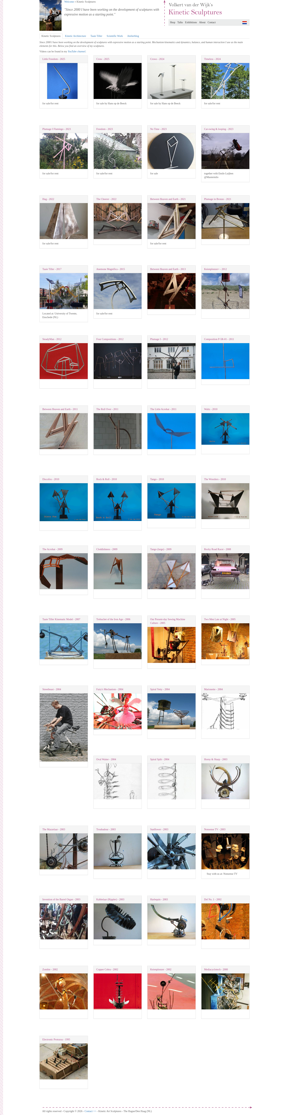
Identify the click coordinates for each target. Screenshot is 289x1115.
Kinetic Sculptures (51, 36)
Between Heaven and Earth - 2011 (60, 409)
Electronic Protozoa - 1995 (56, 1039)
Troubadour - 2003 (106, 829)
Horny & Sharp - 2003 (215, 759)
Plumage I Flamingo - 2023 (56, 129)
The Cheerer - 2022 (106, 199)
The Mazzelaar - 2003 (53, 829)
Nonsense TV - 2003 (215, 829)
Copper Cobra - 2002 (107, 969)
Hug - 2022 (48, 199)
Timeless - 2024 (212, 59)
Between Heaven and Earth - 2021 (168, 199)
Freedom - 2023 (104, 129)
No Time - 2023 (158, 129)
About (202, 22)
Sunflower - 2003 (159, 829)
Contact (212, 22)
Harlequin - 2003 (159, 899)
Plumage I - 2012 (159, 339)
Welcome (69, 1)
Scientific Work (115, 36)
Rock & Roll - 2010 (106, 479)
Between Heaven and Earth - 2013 (168, 269)
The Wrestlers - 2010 (215, 479)
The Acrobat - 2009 (52, 549)
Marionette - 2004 (213, 689)
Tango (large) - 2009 (160, 549)
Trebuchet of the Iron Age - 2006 (113, 619)
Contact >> (91, 1111)
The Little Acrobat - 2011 (163, 409)
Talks (180, 22)
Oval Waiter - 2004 (106, 759)
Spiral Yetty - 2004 (160, 689)
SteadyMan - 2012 (51, 339)
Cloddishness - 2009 (106, 549)
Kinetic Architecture (75, 36)
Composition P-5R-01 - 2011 (219, 339)
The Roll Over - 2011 (107, 409)
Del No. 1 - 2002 (213, 899)
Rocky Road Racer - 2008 (217, 549)
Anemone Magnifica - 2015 (110, 269)
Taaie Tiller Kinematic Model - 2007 (61, 619)
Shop (172, 22)
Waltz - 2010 (210, 409)
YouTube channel (77, 51)
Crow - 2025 (102, 59)
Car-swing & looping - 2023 (218, 129)
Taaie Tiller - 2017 (52, 269)
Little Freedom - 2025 (53, 59)
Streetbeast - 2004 (51, 689)
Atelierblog (133, 36)
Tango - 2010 (157, 479)
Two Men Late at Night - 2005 (220, 619)
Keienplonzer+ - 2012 (215, 269)
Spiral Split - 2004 (159, 759)
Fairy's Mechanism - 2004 (109, 689)
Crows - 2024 (157, 59)
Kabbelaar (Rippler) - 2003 (110, 899)
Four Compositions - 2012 (109, 339)
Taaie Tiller (96, 36)
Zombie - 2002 (50, 969)
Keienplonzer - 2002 (160, 969)
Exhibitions (191, 22)
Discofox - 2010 (50, 479)
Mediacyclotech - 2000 (216, 969)
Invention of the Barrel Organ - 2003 (61, 899)
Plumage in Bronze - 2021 (217, 199)
